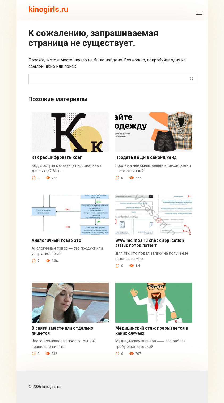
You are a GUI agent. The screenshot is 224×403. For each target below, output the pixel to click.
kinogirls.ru (48, 9)
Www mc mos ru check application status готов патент (149, 243)
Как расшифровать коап (57, 157)
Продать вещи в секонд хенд (146, 157)
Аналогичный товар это (56, 240)
